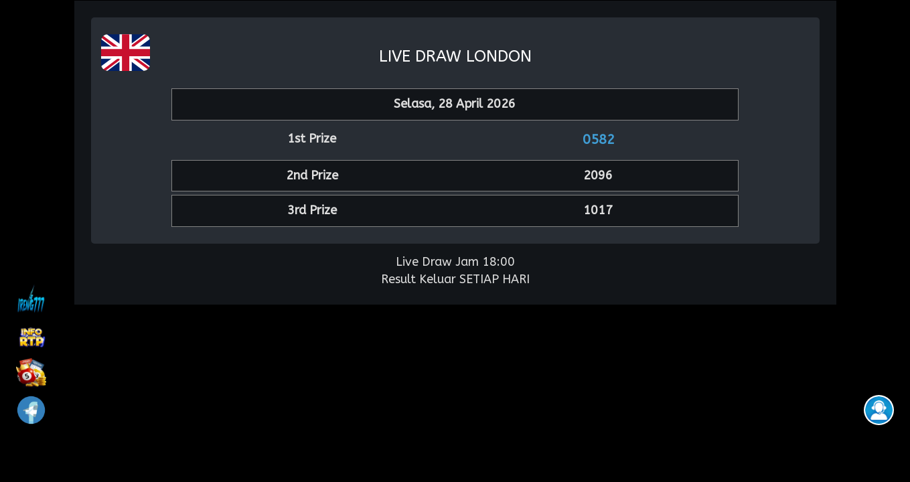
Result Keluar (418, 279)
